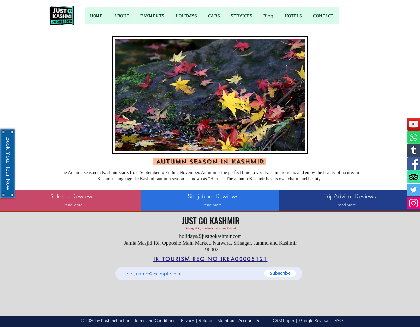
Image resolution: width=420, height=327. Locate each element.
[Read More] (73, 205)
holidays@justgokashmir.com (210, 236)
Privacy (187, 320)
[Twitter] (413, 190)
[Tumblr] (413, 150)
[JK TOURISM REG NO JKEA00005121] (210, 259)
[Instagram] (413, 203)
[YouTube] (413, 124)
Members (226, 320)
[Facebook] (413, 163)
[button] (152, 15)
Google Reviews (314, 320)
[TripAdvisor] (413, 176)
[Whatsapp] (413, 137)
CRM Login (283, 320)
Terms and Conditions (154, 320)
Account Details (253, 320)
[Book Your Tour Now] (7, 163)
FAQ (338, 320)
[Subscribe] (280, 273)
